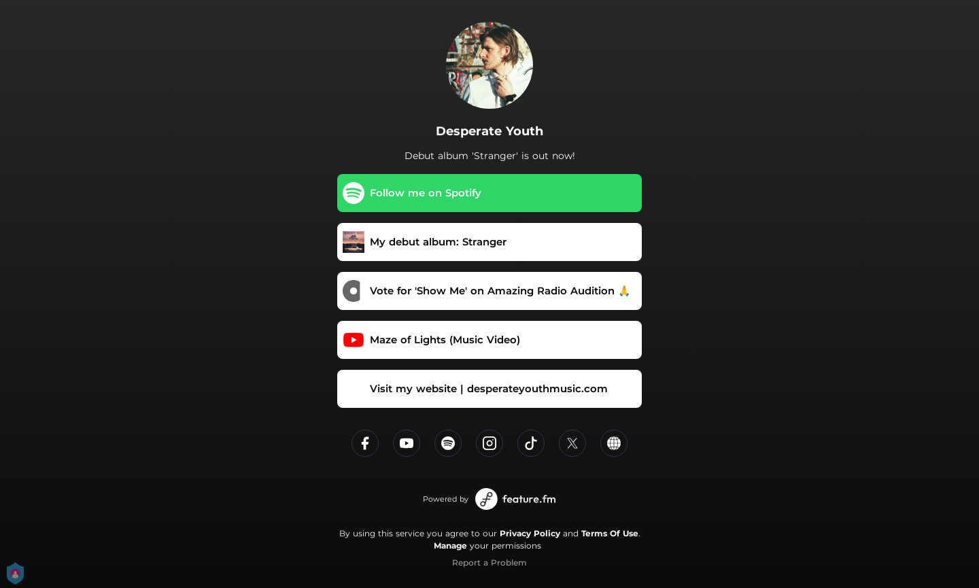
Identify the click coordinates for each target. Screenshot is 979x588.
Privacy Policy (530, 533)
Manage (450, 545)
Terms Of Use (609, 533)
